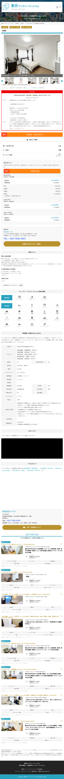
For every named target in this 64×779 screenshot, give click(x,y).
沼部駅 (27, 356)
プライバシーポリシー (21, 771)
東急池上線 (20, 354)
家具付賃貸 (18, 87)
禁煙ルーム (25, 87)
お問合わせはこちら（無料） (32, 244)
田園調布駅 (27, 350)
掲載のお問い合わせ (43, 771)
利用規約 (40, 769)
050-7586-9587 (18, 238)
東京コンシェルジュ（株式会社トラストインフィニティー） (19, 612)
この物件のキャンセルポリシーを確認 (13, 285)
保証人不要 (12, 87)
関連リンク (25, 769)
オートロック (5, 87)
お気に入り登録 (33, 139)
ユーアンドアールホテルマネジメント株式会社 (16, 566)
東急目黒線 (20, 358)
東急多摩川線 (20, 356)
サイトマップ (32, 769)
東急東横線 (20, 350)
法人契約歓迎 (41, 87)
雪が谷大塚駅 (28, 354)
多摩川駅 (27, 352)
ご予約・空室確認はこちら (33, 527)
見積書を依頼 (35, 171)
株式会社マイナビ (8, 232)
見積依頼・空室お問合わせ (35, 134)
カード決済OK (33, 87)
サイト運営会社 (32, 771)
